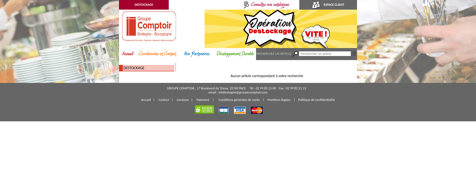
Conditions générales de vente (239, 100)
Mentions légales (278, 100)
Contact (164, 100)
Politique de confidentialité (316, 100)
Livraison (183, 100)
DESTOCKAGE (144, 5)
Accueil (146, 100)
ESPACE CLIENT (328, 5)
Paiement (202, 100)
